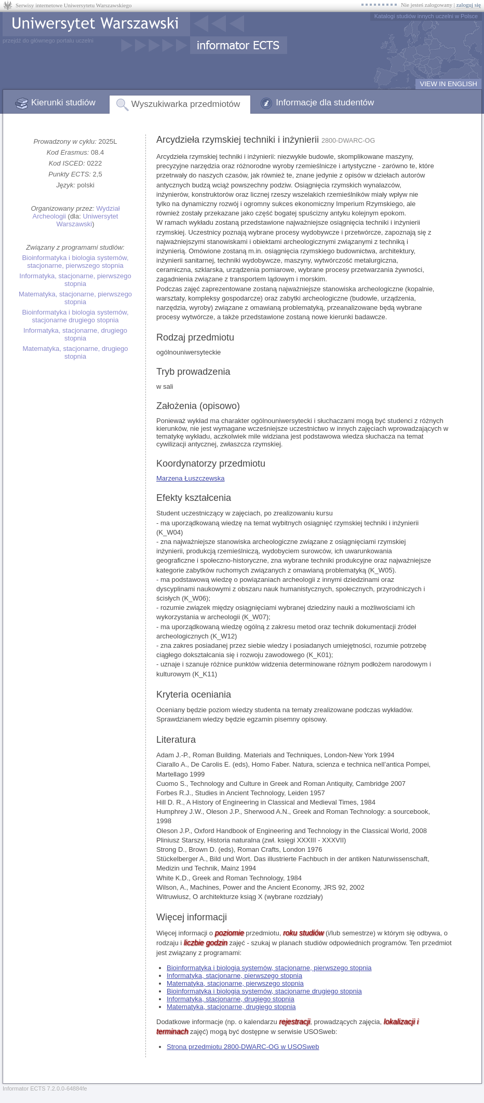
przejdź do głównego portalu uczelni (48, 40)
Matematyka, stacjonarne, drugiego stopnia (75, 352)
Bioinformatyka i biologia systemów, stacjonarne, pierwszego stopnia (75, 261)
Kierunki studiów (63, 102)
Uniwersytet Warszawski (87, 220)
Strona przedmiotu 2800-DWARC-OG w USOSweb (243, 1047)
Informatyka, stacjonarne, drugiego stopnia (75, 334)
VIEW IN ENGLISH (448, 84)
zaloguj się (468, 5)
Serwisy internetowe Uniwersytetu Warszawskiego (73, 5)
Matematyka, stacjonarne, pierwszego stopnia (75, 298)
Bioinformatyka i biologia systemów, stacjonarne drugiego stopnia (75, 316)
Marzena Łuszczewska (190, 478)
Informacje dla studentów (325, 102)
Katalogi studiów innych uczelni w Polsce (426, 16)
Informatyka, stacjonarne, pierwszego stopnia (75, 280)
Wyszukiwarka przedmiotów (185, 104)
